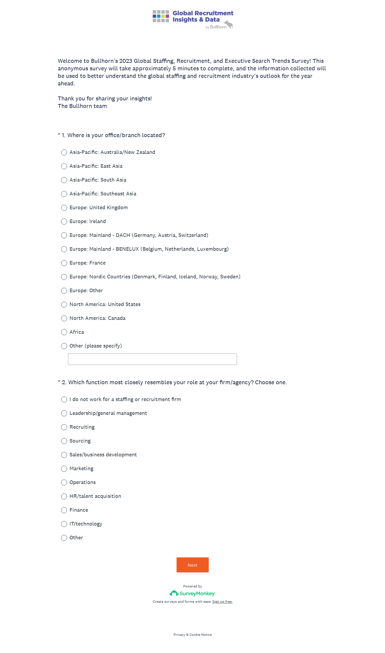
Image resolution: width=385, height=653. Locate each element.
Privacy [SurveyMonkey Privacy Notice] (179, 634)
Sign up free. (222, 601)
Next (193, 565)
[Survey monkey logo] (193, 593)
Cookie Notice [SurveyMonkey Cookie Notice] (200, 634)
